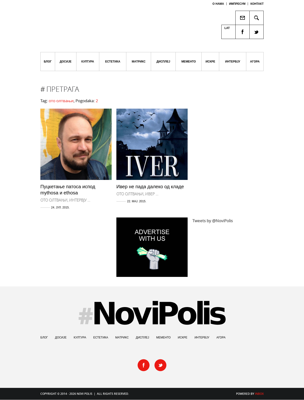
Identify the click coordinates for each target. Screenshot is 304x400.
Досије (65, 61)
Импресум (237, 3)
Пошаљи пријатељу (242, 18)
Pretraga (257, 18)
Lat (227, 28)
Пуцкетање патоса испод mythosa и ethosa (67, 189)
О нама (218, 3)
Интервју (232, 61)
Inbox (259, 394)
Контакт (257, 3)
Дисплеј (163, 61)
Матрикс (139, 61)
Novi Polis (99, 19)
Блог (48, 61)
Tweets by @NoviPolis (212, 220)
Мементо (188, 61)
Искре (210, 61)
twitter (257, 32)
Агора (255, 61)
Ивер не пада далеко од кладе (150, 186)
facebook (242, 32)
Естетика (112, 61)
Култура (87, 61)
